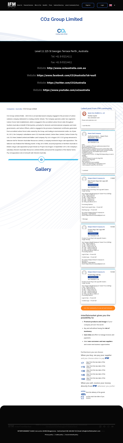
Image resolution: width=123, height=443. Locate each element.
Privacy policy (49, 435)
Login (102, 5)
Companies (11, 109)
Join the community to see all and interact (98, 308)
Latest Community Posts (72, 5)
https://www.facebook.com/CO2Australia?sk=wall (66, 75)
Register (88, 5)
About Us (19, 5)
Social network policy (71, 435)
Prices (50, 5)
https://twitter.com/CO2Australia (66, 83)
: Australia (18, 109)
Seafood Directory (59, 5)
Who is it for (38, 5)
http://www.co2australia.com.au (66, 68)
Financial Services (28, 5)
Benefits (45, 5)
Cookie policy (59, 435)
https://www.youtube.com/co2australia (66, 90)
